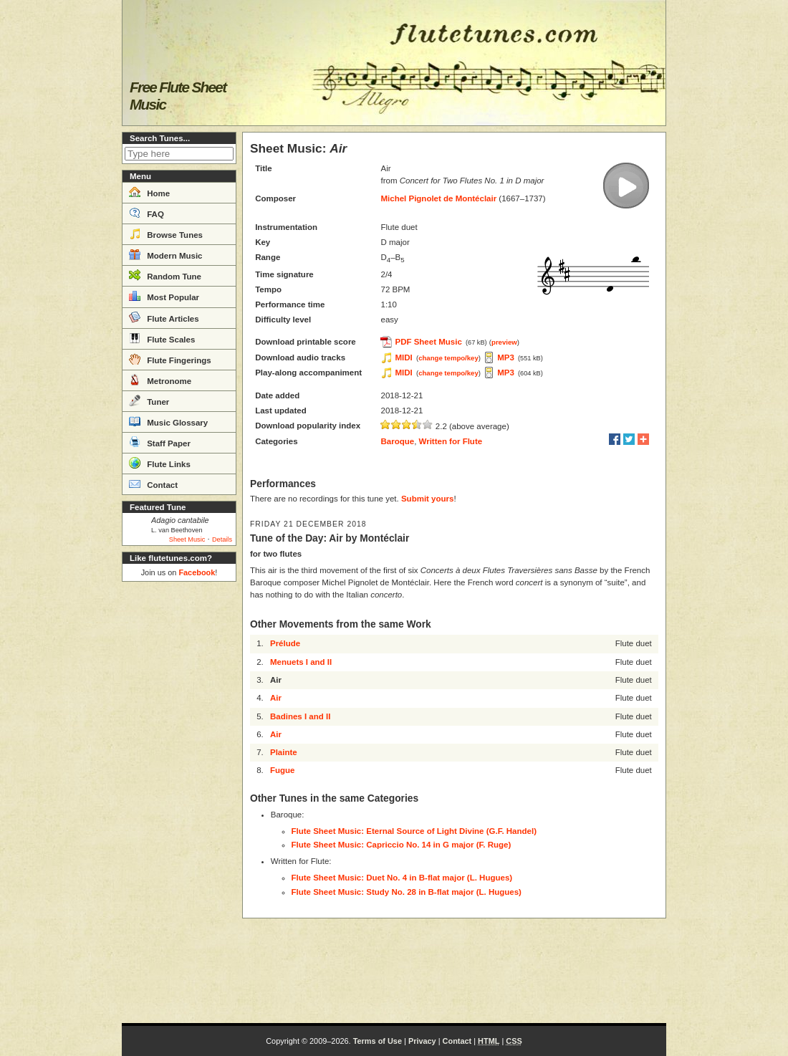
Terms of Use (377, 1041)
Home (149, 192)
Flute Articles (164, 317)
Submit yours (427, 498)
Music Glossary (168, 421)
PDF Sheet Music (428, 341)
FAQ (146, 213)
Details (222, 539)
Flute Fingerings (170, 359)
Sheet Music (187, 539)
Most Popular (164, 296)
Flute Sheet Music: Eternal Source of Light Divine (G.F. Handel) (414, 831)
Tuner (149, 400)
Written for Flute (451, 441)
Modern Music (166, 254)
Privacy (422, 1041)
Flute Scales (162, 338)
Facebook (196, 572)
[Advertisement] (179, 802)
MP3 (505, 357)
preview (504, 342)
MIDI (403, 357)
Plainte (283, 752)
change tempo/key (448, 358)
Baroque (397, 441)
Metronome (160, 379)
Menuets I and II (301, 662)
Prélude (285, 643)
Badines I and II (300, 716)
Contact (153, 483)
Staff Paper (160, 442)
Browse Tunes (166, 233)
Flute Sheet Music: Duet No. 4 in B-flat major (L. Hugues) (402, 877)
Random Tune (165, 275)
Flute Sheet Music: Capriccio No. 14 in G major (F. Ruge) (401, 844)
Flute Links (160, 463)
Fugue (282, 770)
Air (276, 697)
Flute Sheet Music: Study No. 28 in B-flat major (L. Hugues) (407, 892)
